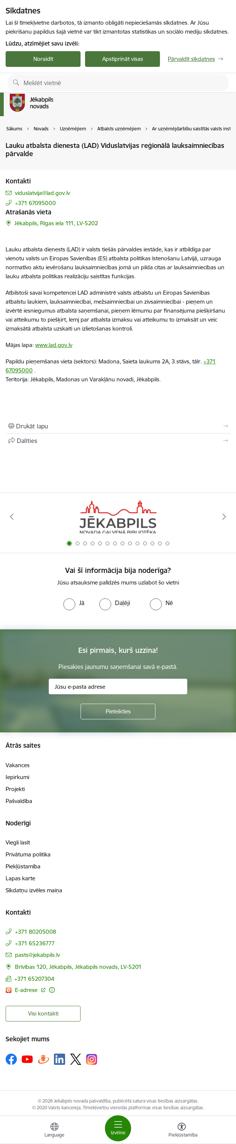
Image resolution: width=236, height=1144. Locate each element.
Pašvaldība (19, 800)
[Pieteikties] (118, 711)
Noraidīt (43, 58)
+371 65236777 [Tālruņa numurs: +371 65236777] (35, 943)
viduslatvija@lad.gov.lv (42, 192)
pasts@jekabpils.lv (37, 954)
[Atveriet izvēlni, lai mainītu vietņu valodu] (54, 1131)
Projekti (15, 789)
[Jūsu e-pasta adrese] (118, 686)
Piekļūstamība (23, 866)
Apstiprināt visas (122, 58)
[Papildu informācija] (52, 990)
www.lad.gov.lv (53, 344)
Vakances (18, 765)
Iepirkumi (17, 777)
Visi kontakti (43, 1013)
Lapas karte (20, 878)
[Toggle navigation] (118, 1128)
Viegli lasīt (18, 842)
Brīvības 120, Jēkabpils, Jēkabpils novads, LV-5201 (78, 966)
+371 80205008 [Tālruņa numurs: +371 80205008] (35, 931)
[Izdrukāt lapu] (118, 426)
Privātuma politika (28, 854)
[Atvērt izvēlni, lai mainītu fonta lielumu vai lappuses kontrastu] (182, 1131)
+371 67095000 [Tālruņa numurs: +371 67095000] (35, 203)
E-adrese (27, 989)
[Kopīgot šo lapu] (118, 441)
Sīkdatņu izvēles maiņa (34, 890)
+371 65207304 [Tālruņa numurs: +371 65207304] (34, 978)
